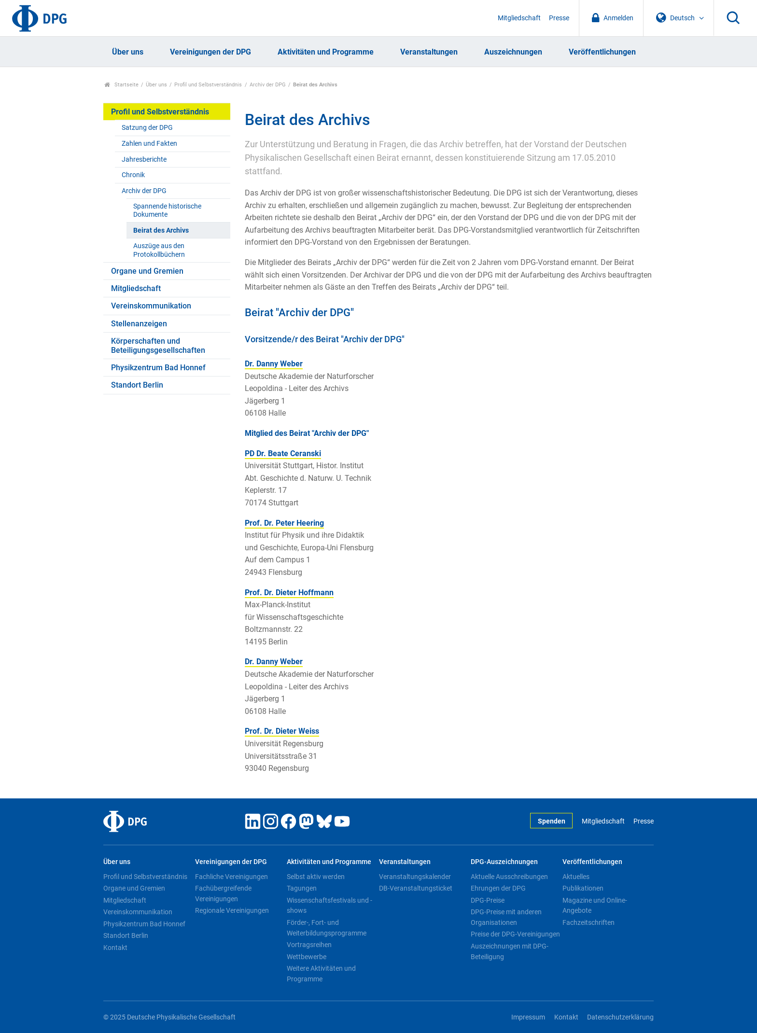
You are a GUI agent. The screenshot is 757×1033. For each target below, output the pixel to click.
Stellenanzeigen (139, 323)
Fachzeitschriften (588, 922)
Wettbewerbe (306, 957)
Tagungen (302, 888)
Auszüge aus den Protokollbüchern (159, 250)
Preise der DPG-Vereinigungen (515, 934)
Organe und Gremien (147, 271)
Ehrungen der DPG (498, 888)
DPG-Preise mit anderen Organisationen (506, 917)
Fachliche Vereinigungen (231, 876)
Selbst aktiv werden (316, 876)
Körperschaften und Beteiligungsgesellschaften (158, 345)
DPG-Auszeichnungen (504, 862)
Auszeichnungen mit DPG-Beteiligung (509, 951)
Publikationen (582, 888)
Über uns (127, 51)
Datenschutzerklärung (620, 1017)
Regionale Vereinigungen (232, 910)
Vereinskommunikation (151, 305)
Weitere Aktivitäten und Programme (321, 973)
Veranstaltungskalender (415, 876)
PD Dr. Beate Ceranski (283, 453)
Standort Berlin (137, 385)
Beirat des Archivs (161, 230)
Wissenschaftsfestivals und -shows (329, 905)
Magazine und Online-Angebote (594, 905)
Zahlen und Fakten (149, 144)
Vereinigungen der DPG (210, 51)
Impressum (528, 1017)
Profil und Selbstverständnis (208, 85)
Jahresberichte (144, 159)
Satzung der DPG (147, 128)
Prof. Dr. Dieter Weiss (282, 731)
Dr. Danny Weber (274, 363)
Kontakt (115, 947)
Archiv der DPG (268, 85)
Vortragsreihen (309, 945)
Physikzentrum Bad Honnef (158, 367)
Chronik (133, 175)
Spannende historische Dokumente (167, 210)
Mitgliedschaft (519, 18)
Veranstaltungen (429, 51)
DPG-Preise (488, 900)
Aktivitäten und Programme (326, 51)
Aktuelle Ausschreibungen (509, 876)
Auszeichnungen (513, 51)
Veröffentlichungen (602, 51)
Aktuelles (575, 876)
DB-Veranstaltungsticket (415, 888)
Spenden (551, 821)
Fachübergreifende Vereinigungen (223, 893)
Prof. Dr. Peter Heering (284, 523)
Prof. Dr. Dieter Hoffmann (289, 592)
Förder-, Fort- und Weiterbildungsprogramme (326, 928)
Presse (559, 18)
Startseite (121, 85)
